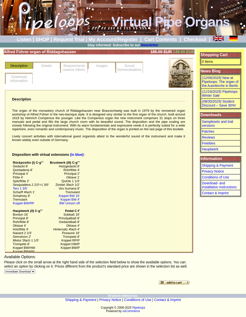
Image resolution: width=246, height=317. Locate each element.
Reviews (208, 137)
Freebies (208, 143)
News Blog (210, 71)
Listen (24, 39)
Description (19, 66)
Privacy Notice (213, 171)
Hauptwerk (210, 149)
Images (101, 66)
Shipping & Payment (217, 165)
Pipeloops (138, 307)
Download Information (19, 79)
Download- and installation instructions (219, 185)
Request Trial (69, 39)
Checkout (195, 39)
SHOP (42, 39)
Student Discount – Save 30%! (219, 103)
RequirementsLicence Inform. (74, 68)
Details (46, 66)
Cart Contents (160, 39)
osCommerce (131, 311)
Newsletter (149, 45)
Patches (208, 131)
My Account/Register (112, 39)
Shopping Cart (214, 55)
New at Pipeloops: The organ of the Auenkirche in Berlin (220, 82)
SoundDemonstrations (129, 68)
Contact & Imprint (215, 193)
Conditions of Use (215, 177)
